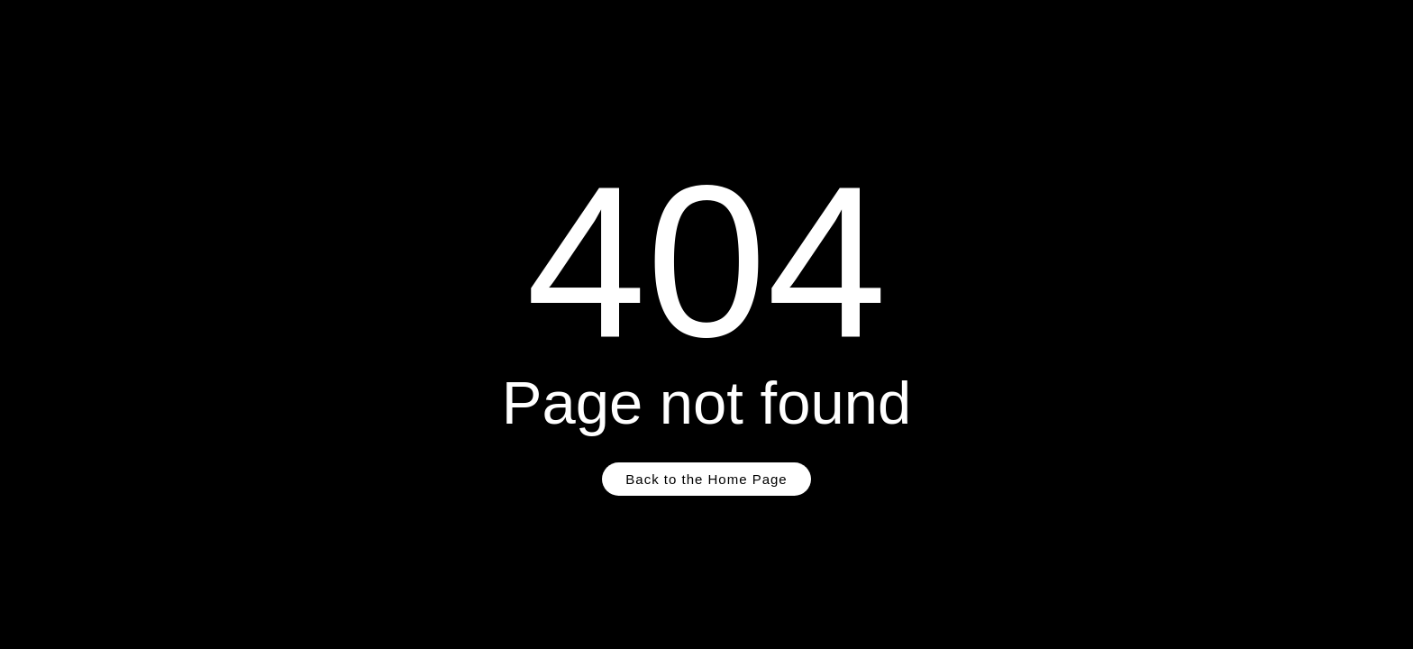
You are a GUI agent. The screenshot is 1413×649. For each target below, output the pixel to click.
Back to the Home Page (706, 479)
